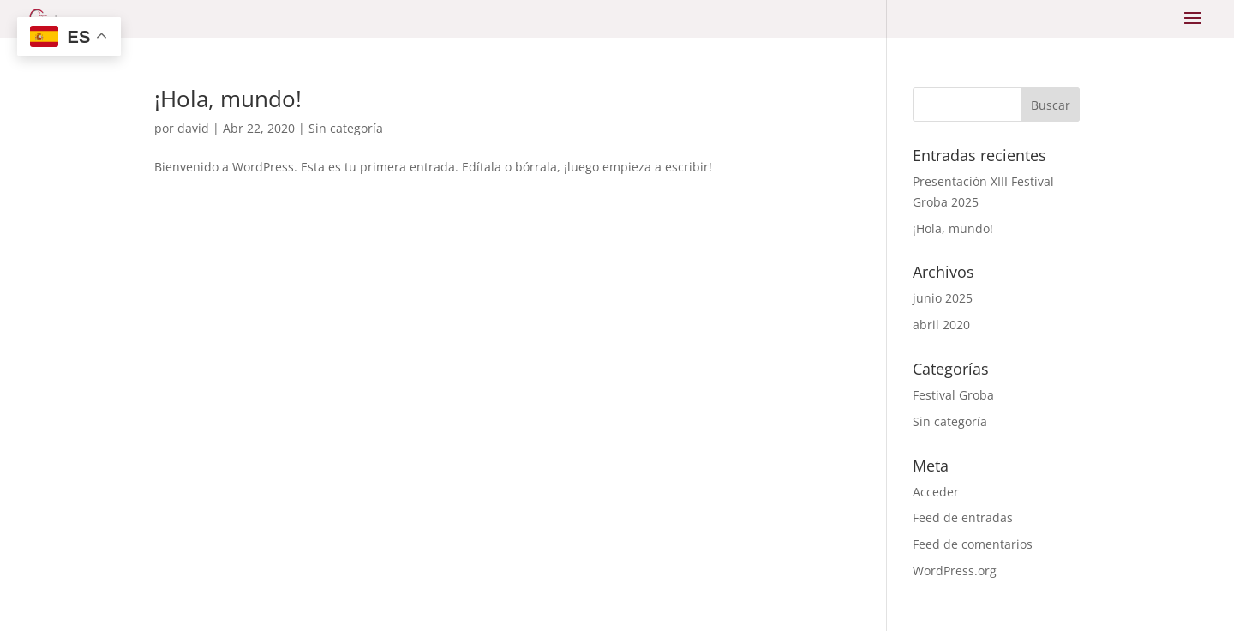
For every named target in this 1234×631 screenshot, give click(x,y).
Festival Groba (953, 395)
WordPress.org (955, 570)
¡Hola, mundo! (228, 98)
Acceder (936, 492)
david (193, 128)
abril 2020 (941, 324)
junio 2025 (943, 298)
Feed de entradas (963, 517)
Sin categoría (345, 128)
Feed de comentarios (973, 544)
